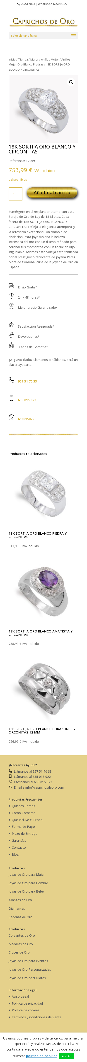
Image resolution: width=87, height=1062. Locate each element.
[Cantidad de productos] (15, 193)
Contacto (19, 847)
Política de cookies (25, 1010)
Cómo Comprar (23, 813)
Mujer (34, 59)
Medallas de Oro (21, 944)
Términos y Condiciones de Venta (36, 1017)
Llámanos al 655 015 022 (30, 776)
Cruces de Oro (19, 952)
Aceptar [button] (67, 1056)
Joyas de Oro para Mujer (27, 874)
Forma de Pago (23, 826)
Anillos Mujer (50, 59)
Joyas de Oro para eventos (28, 961)
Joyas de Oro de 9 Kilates (27, 978)
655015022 (60, 4)
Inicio (12, 59)
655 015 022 (27, 400)
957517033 (27, 4)
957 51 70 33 (27, 381)
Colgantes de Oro (22, 935)
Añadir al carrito (52, 192)
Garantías (19, 840)
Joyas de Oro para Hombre (28, 883)
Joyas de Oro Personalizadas (30, 969)
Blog (15, 854)
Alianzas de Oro (20, 900)
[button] (71, 82)
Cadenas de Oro (20, 917)
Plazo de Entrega (24, 833)
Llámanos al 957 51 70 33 (30, 771)
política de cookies (41, 1055)
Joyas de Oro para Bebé (26, 891)
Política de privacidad (27, 1003)
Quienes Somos (23, 806)
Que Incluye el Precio (27, 820)
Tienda (23, 59)
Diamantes (17, 908)
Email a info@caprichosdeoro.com (36, 787)
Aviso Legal (20, 996)
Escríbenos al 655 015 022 (30, 782)
